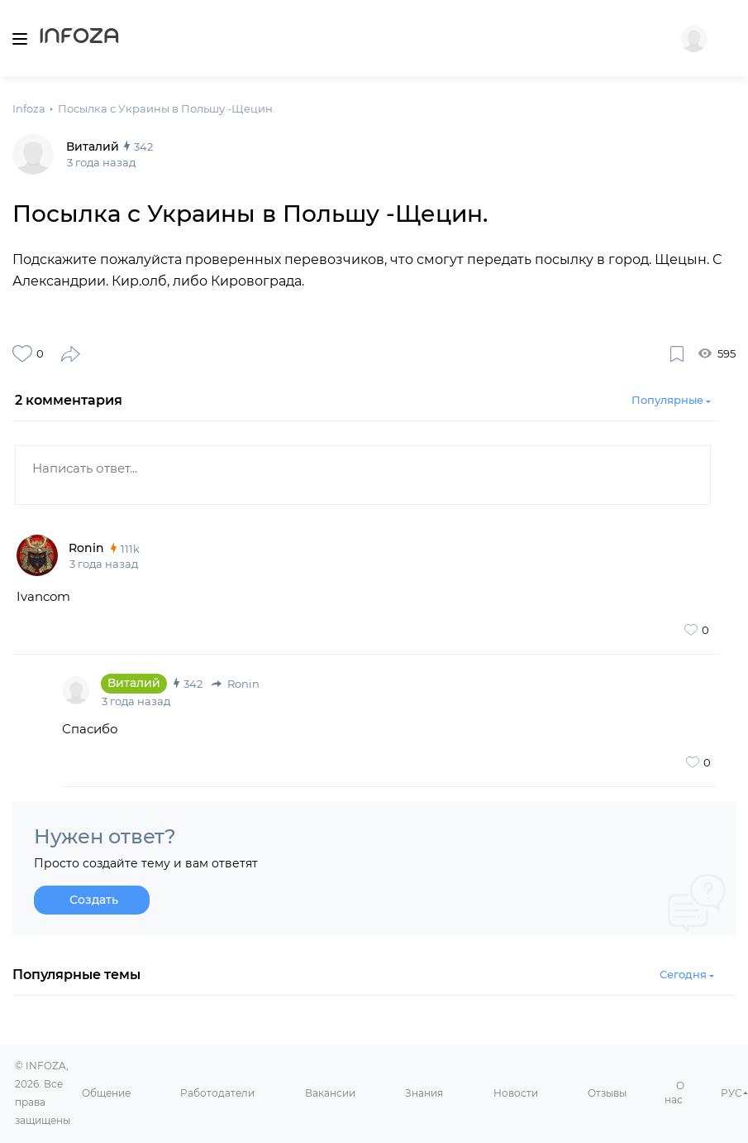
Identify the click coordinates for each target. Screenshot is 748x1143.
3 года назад (103, 563)
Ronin (235, 683)
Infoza (79, 38)
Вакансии (330, 1093)
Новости (515, 1093)
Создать (93, 899)
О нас (674, 1092)
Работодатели (217, 1093)
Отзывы (607, 1093)
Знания (424, 1093)
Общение (106, 1093)
